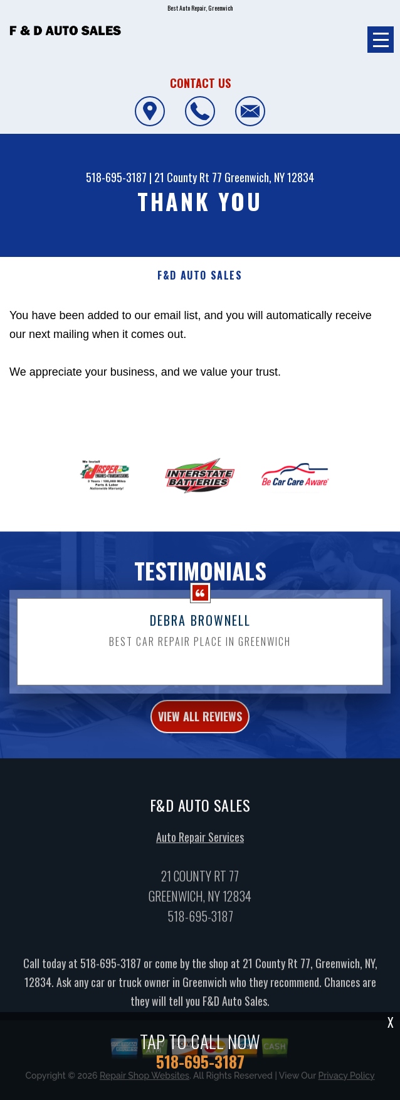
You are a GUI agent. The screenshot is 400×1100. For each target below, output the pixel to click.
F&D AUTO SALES (199, 275)
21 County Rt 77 (188, 177)
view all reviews (200, 722)
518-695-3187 (116, 177)
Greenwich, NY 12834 (269, 177)
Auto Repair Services (200, 842)
